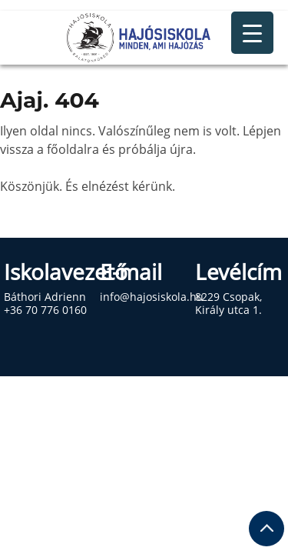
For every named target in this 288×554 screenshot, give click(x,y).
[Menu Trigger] (252, 33)
